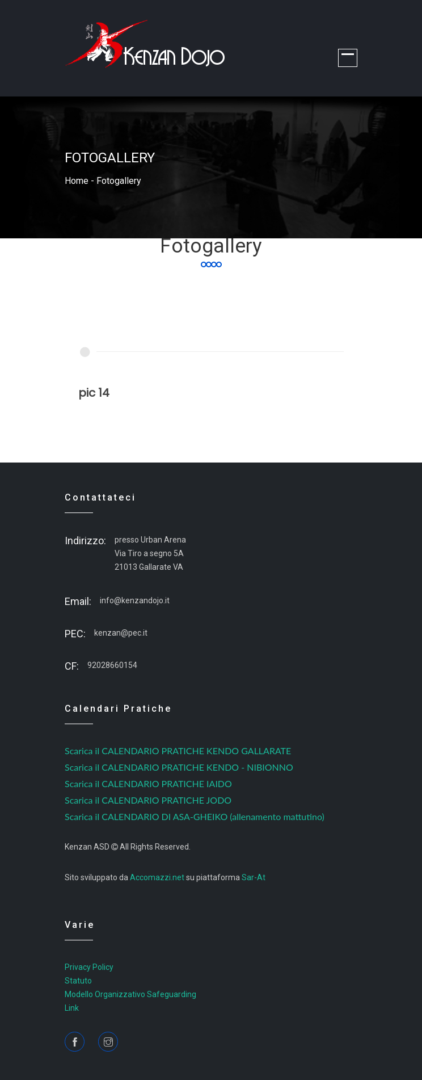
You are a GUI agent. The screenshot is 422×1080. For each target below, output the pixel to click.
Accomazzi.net (157, 877)
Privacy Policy (89, 967)
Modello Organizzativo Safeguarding (130, 994)
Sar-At (253, 877)
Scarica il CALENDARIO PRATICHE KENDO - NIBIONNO (179, 767)
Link (72, 1007)
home (76, 180)
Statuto (78, 980)
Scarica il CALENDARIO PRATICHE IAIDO (148, 783)
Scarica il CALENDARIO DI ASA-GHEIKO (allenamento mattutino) (194, 816)
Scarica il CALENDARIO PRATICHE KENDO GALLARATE (178, 750)
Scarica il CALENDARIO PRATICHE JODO (148, 800)
